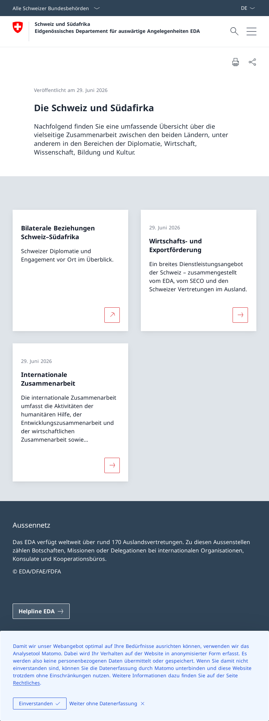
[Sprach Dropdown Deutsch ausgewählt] (247, 8)
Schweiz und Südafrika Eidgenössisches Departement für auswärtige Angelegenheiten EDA (117, 27)
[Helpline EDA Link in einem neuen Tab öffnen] (41, 611)
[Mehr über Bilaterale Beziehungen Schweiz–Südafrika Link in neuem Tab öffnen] (112, 314)
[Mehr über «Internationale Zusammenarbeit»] (112, 465)
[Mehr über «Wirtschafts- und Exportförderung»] (240, 314)
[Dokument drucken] (235, 62)
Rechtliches (26, 682)
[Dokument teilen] (252, 62)
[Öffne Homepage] (106, 31)
